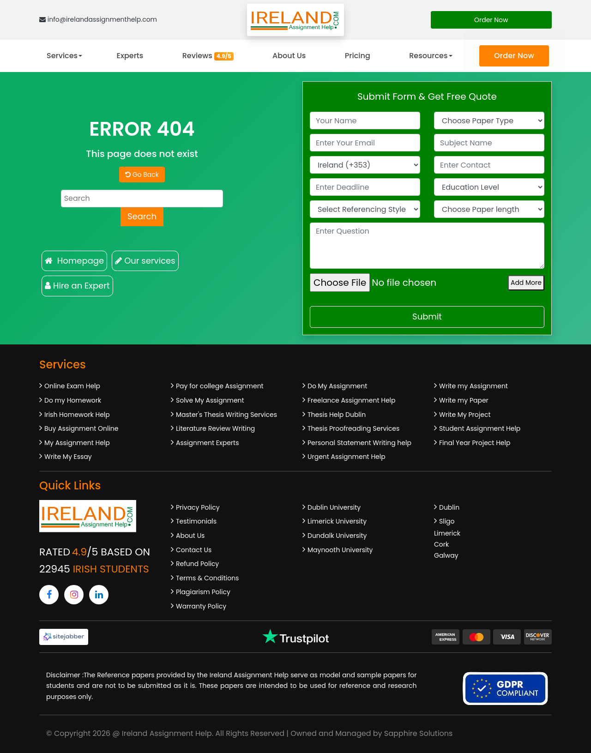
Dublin (449, 507)
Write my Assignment (473, 386)
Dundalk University (337, 535)
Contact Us (193, 549)
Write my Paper (463, 400)
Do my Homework (72, 400)
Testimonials (196, 521)
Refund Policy (197, 563)
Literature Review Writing (215, 428)
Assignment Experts (207, 442)
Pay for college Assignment (220, 386)
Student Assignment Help (479, 428)
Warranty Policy (201, 606)
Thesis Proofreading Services (353, 428)
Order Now (491, 19)
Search (142, 216)
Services (62, 55)
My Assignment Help (77, 442)
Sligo (447, 521)
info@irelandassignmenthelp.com (98, 19)
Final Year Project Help (474, 442)
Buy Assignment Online (81, 428)
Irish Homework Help (77, 414)
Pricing (357, 55)
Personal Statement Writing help (359, 442)
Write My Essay (68, 456)
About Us (289, 55)
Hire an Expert (77, 285)
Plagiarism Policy (203, 591)
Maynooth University (340, 549)
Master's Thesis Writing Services (226, 414)
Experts (130, 55)
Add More (526, 282)
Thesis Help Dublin (337, 414)
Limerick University (337, 521)
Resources (428, 55)
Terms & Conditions (207, 578)
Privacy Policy (198, 507)
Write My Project (465, 414)
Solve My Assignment (210, 400)
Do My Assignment (337, 386)
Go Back (142, 174)
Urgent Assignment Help (347, 456)
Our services (145, 260)
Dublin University (334, 507)
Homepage (74, 260)
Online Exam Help (72, 386)
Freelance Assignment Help (352, 400)
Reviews (208, 55)
